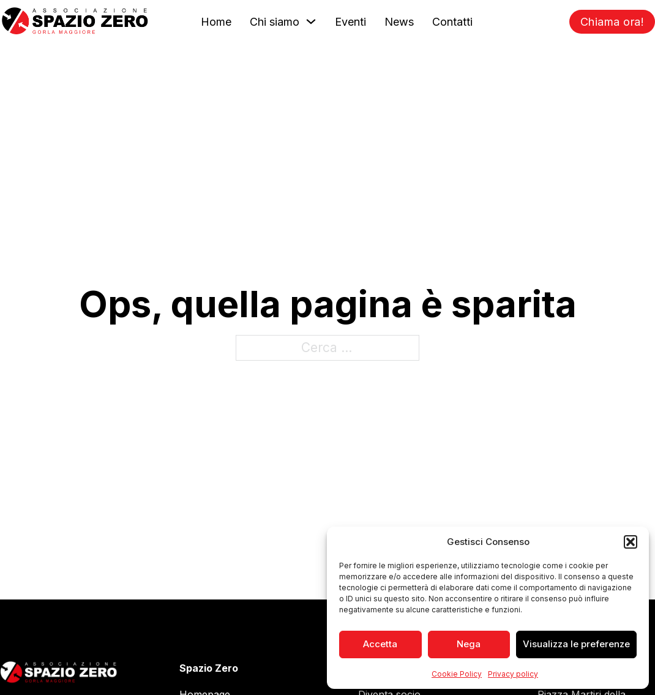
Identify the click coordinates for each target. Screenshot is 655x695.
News (399, 21)
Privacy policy (513, 673)
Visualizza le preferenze (576, 644)
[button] (630, 542)
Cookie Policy (457, 673)
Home (216, 21)
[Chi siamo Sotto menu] (310, 21)
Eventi (350, 21)
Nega (469, 644)
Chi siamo (274, 21)
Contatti (452, 21)
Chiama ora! (612, 21)
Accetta (380, 644)
